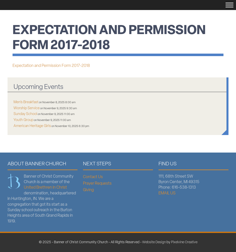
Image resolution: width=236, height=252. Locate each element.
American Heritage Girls (32, 126)
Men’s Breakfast (26, 102)
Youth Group (23, 120)
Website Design (154, 242)
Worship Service (27, 108)
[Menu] (229, 5)
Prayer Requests (97, 184)
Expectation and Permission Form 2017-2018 (51, 66)
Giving (88, 190)
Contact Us (93, 177)
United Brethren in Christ (45, 188)
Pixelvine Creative (184, 242)
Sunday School (25, 114)
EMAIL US (167, 193)
